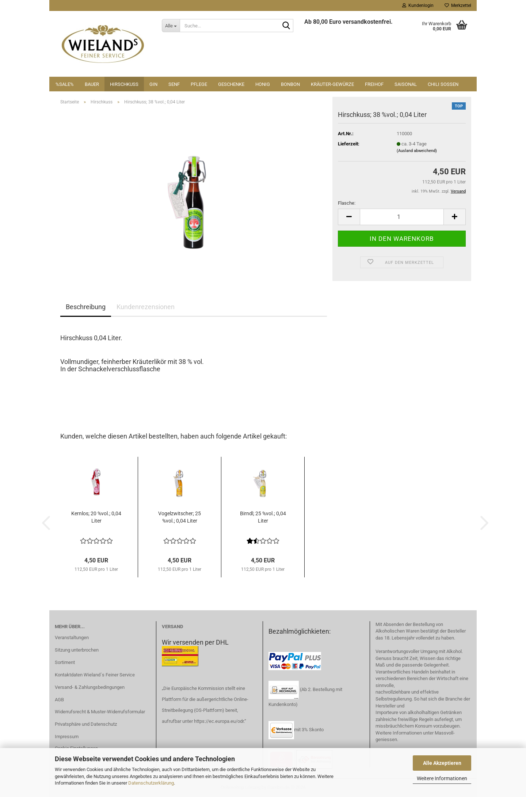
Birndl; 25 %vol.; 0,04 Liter (263, 517)
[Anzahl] (402, 217)
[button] (349, 217)
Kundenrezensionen (146, 307)
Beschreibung (86, 307)
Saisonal (405, 84)
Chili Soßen (443, 84)
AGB (59, 699)
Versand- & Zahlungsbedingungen (90, 687)
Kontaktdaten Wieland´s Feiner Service (95, 675)
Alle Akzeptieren (442, 763)
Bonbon (290, 84)
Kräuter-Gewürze (332, 84)
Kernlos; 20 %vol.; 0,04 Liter (96, 517)
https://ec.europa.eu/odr (219, 721)
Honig (262, 84)
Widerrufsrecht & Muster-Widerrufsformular (100, 711)
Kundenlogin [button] (418, 5)
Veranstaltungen (72, 637)
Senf (174, 84)
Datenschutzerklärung (151, 783)
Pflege (199, 84)
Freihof (374, 84)
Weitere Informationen (442, 778)
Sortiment (65, 662)
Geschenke (231, 84)
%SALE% (65, 84)
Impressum (67, 736)
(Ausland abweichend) (417, 150)
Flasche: (346, 203)
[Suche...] (171, 25)
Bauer (92, 84)
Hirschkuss (124, 84)
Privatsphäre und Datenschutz (86, 724)
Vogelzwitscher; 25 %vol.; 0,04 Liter (179, 517)
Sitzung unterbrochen (77, 650)
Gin (153, 84)
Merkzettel (458, 5)
